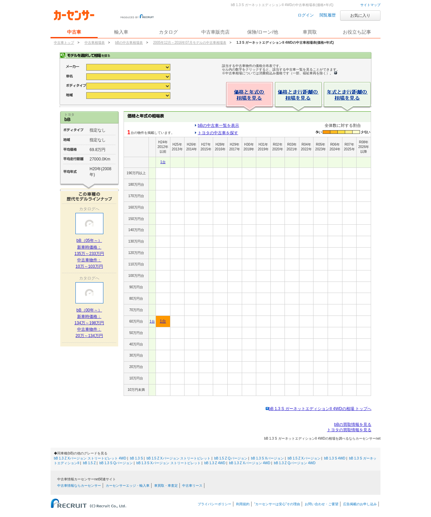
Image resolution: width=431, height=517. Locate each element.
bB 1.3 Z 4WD (215, 463)
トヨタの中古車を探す (218, 133)
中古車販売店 (215, 32)
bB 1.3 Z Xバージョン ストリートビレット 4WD (90, 458)
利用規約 (243, 504)
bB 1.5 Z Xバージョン (304, 458)
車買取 (310, 32)
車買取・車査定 (166, 485)
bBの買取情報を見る (352, 424)
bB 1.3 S (136, 458)
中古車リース (192, 485)
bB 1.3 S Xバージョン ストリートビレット (168, 463)
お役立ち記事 (357, 32)
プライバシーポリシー (214, 504)
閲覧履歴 (328, 15)
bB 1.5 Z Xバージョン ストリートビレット (178, 458)
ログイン (306, 15)
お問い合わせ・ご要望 (321, 504)
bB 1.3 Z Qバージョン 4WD (295, 463)
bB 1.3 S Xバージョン (267, 458)
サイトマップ (370, 5)
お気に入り (360, 15)
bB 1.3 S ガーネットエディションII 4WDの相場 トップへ (318, 408)
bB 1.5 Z (89, 463)
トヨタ (69, 114)
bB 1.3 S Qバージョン (116, 463)
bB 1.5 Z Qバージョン (230, 458)
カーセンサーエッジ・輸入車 (128, 485)
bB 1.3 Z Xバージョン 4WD (249, 463)
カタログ (168, 32)
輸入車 (121, 32)
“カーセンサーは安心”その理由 (277, 504)
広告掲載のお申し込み (360, 504)
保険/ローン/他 (262, 32)
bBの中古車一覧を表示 (218, 125)
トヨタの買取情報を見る (349, 430)
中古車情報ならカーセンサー (79, 485)
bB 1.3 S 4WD (334, 458)
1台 (163, 162)
